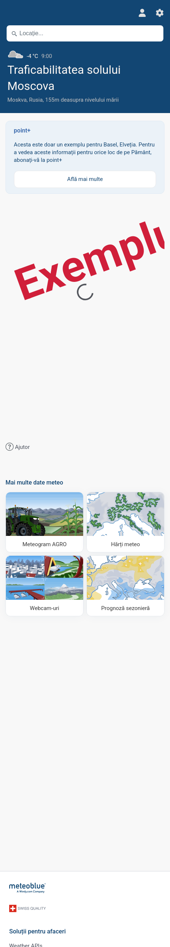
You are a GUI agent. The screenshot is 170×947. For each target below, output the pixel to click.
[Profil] (142, 13)
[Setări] (160, 13)
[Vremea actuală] (85, 53)
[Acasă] (27, 888)
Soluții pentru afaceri (37, 931)
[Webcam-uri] (44, 586)
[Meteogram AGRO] (44, 522)
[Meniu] (10, 13)
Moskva (16, 100)
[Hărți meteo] (125, 522)
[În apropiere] (154, 33)
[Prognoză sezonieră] (125, 586)
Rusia (36, 100)
